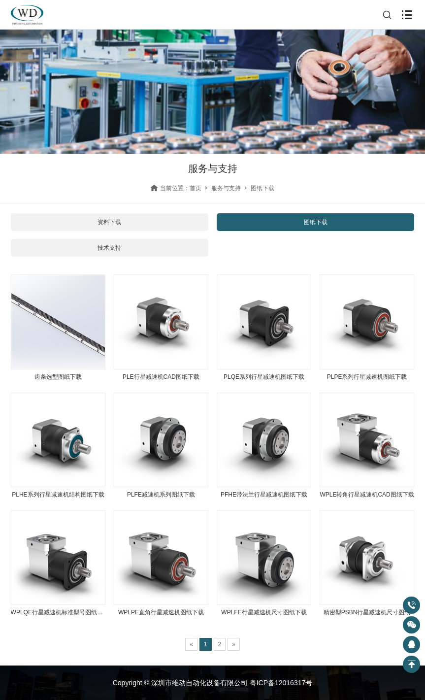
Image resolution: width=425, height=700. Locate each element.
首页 (195, 188)
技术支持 (109, 247)
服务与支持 (226, 188)
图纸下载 (315, 222)
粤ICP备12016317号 (281, 683)
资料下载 (109, 222)
